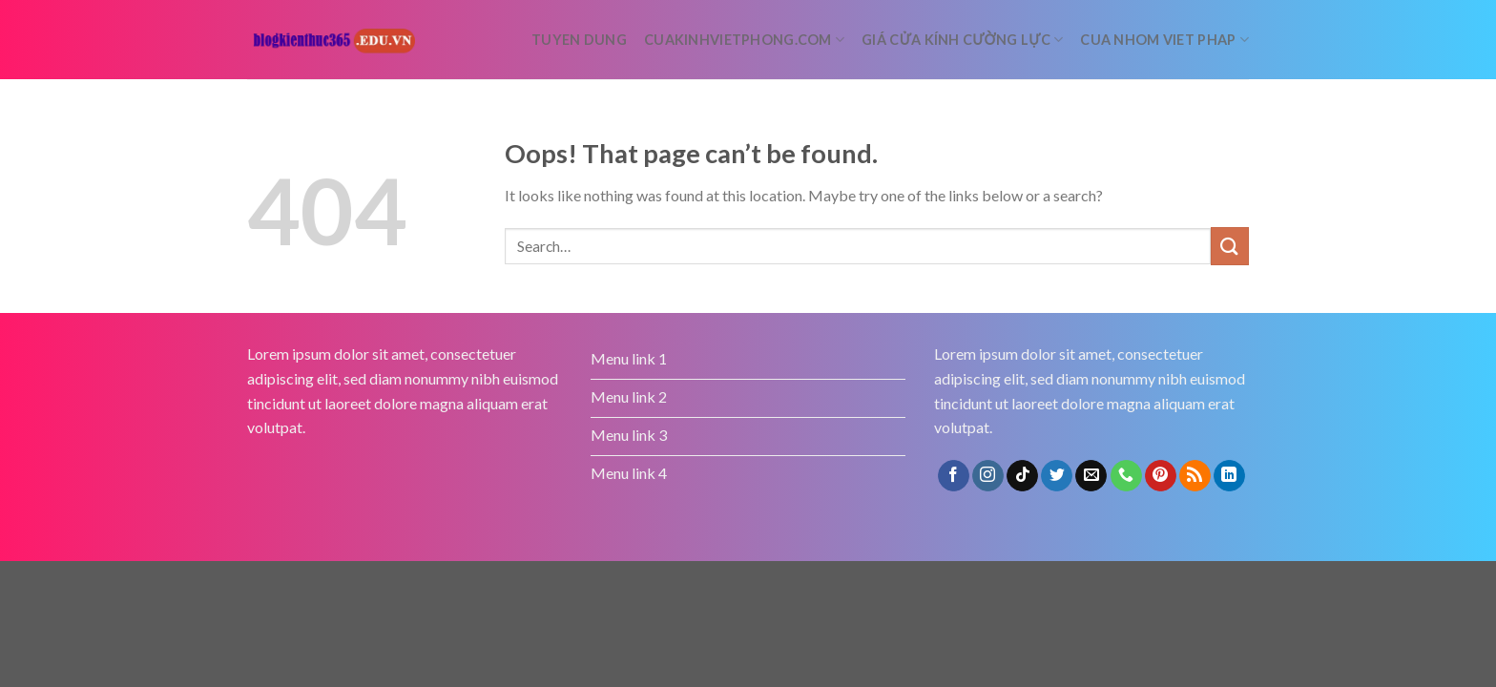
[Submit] (1230, 245)
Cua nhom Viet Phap (1164, 40)
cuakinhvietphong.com (744, 40)
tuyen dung (579, 39)
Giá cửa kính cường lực (962, 40)
